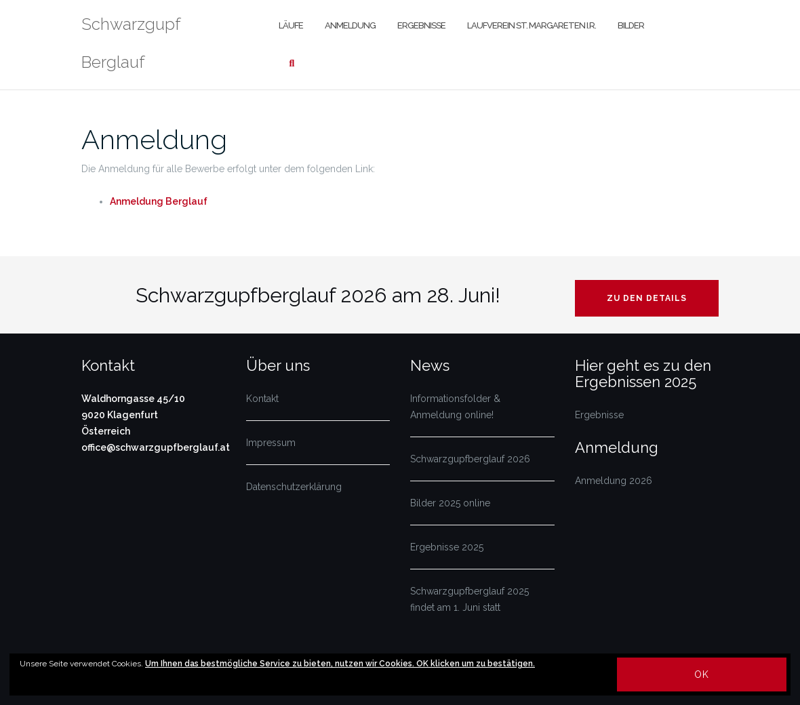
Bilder (631, 25)
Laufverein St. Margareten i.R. (531, 25)
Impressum (271, 442)
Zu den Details (647, 298)
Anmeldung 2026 (613, 480)
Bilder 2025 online (450, 503)
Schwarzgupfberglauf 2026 (470, 459)
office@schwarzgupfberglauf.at (155, 447)
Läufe (291, 25)
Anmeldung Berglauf (158, 201)
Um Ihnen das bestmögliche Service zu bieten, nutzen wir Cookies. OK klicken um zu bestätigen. (340, 663)
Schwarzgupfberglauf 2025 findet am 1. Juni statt (469, 599)
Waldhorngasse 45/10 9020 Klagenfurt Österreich (133, 415)
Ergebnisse (421, 25)
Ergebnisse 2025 (446, 547)
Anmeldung (350, 25)
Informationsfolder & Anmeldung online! (455, 406)
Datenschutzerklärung (294, 486)
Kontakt (262, 398)
